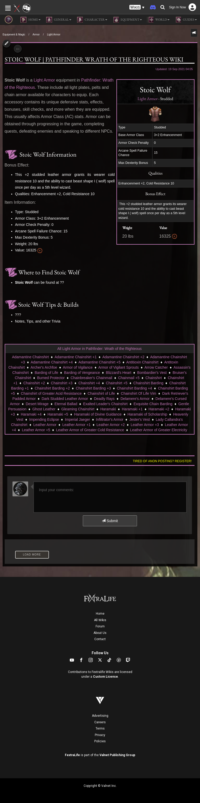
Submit (110, 521)
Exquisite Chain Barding (153, 404)
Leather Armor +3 (145, 425)
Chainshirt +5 (116, 383)
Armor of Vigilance (77, 367)
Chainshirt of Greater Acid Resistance (51, 393)
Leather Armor (45, 425)
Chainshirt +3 (61, 383)
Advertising (100, 716)
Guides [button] (186, 20)
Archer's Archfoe (43, 367)
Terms (100, 728)
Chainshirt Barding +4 (134, 388)
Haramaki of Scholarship (147, 414)
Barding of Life (46, 372)
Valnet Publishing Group (117, 755)
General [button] (58, 20)
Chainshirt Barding (148, 383)
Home (100, 613)
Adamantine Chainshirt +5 (99, 362)
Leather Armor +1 (76, 425)
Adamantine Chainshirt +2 (123, 357)
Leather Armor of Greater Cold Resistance (90, 430)
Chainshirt (153, 378)
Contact (100, 639)
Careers (100, 722)
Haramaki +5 (57, 414)
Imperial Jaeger (77, 419)
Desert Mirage (37, 404)
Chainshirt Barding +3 (93, 388)
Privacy (100, 735)
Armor (36, 34)
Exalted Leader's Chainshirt (105, 404)
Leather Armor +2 (111, 425)
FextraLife (72, 755)
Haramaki (108, 409)
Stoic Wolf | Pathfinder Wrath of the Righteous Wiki (94, 59)
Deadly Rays (104, 399)
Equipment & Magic (14, 34)
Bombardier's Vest (152, 372)
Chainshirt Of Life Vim (138, 393)
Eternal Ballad (65, 404)
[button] (137, 7)
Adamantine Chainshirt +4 (52, 362)
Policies (100, 741)
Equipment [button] (127, 20)
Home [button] (30, 20)
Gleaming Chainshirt (78, 409)
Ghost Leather (43, 409)
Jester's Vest (139, 419)
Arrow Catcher (156, 367)
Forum (100, 626)
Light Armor (53, 34)
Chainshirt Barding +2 (52, 388)
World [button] (158, 20)
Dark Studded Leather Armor (65, 399)
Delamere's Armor (135, 399)
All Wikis (100, 620)
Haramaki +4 (31, 414)
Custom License (105, 676)
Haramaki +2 (158, 409)
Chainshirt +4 (89, 383)
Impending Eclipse (44, 419)
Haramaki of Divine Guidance (98, 414)
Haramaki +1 (132, 409)
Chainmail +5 (129, 378)
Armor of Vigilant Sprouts (118, 367)
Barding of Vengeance (82, 372)
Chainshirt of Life (101, 393)
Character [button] (92, 20)
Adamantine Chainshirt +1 (76, 357)
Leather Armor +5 (36, 430)
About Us (100, 633)
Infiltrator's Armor (109, 419)
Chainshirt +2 (34, 383)
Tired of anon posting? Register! (162, 461)
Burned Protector (51, 378)
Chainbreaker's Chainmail (91, 378)
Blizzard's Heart (119, 372)
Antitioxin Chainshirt (142, 362)
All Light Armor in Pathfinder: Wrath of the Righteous (99, 349)
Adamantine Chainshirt (30, 357)
